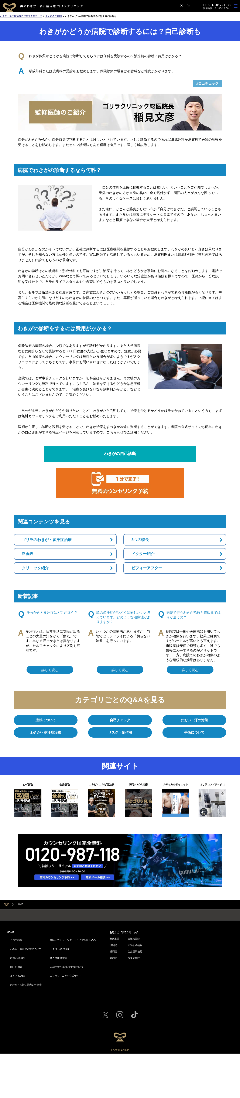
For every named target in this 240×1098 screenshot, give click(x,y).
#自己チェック (207, 83)
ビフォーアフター (146, 568)
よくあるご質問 (53, 16)
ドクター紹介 (142, 554)
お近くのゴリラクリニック (124, 1000)
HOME (20, 904)
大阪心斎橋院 (135, 1013)
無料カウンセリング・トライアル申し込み (73, 1006)
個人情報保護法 (58, 1019)
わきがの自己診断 (120, 453)
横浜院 (113, 1019)
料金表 (27, 554)
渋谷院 (113, 1013)
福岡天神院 (134, 1025)
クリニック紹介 (35, 568)
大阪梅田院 (134, 1006)
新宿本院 (114, 1006)
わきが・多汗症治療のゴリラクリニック (21, 16)
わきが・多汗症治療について (26, 1013)
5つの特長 (140, 540)
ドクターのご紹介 (59, 1013)
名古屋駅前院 (135, 1019)
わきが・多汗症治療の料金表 (26, 1038)
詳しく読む (49, 670)
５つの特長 (16, 1006)
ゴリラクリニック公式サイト (65, 1032)
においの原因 (17, 1019)
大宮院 (113, 1025)
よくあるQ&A (17, 1032)
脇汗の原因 (16, 1025)
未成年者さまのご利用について (67, 1025)
